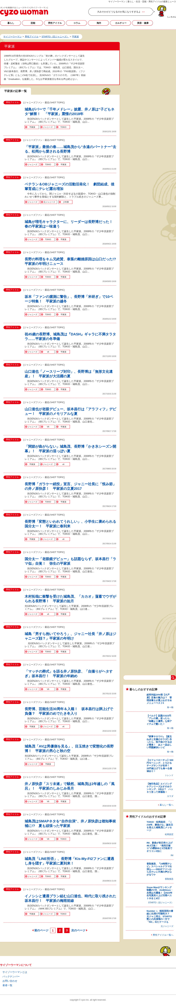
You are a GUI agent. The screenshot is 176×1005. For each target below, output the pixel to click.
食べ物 (170, 707)
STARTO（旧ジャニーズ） (160, 902)
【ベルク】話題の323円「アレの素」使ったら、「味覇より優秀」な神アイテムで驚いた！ (159, 719)
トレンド (169, 775)
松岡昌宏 (169, 834)
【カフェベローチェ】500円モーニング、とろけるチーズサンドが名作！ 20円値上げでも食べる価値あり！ (160, 765)
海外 (99, 23)
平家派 (32, 127)
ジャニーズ (48, 127)
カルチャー (121, 23)
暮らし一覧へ (166, 805)
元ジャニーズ (49, 202)
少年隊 (66, 202)
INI (172, 855)
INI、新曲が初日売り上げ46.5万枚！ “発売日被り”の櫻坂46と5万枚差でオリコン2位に (159, 846)
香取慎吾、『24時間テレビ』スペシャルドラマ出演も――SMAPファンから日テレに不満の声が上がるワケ (159, 869)
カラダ (170, 796)
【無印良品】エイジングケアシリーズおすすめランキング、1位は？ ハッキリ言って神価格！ (160, 787)
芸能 (33, 23)
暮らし (10, 23)
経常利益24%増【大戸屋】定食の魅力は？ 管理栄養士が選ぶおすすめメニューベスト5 (159, 698)
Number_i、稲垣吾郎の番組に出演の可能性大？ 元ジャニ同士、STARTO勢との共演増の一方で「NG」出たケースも (160, 916)
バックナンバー (11, 976)
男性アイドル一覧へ (163, 935)
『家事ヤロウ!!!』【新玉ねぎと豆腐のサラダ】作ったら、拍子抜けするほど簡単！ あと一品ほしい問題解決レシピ (159, 742)
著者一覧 (7, 985)
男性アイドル (55, 23)
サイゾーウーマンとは (14, 972)
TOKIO (63, 127)
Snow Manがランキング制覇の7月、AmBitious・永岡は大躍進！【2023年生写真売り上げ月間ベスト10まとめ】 (160, 893)
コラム (76, 23)
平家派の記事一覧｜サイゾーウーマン (24, 11)
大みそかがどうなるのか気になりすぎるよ (119, 11)
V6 (48, 427)
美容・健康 (143, 23)
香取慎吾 (169, 879)
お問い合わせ (9, 980)
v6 (48, 352)
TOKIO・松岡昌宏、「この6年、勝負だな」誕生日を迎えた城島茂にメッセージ (160, 826)
